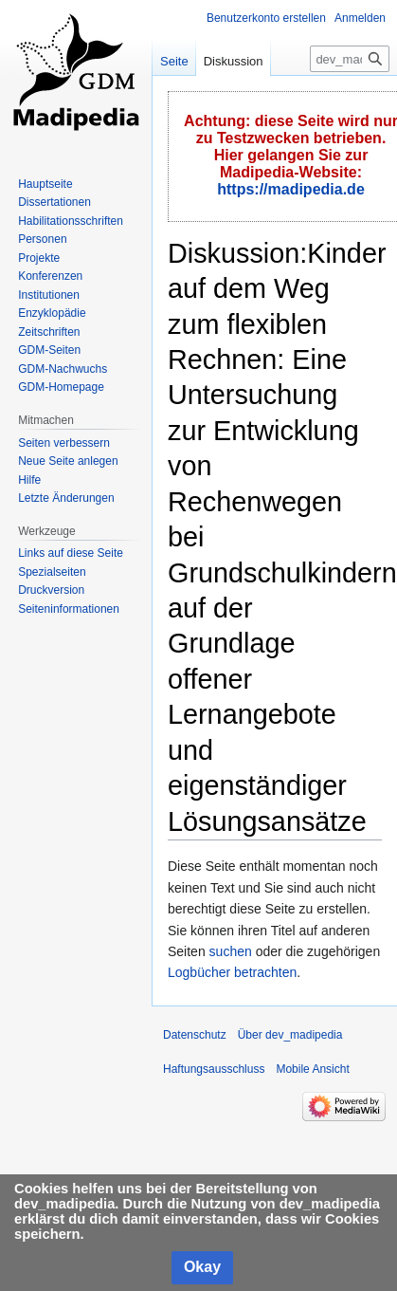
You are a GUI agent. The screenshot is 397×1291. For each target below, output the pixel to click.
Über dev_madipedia (290, 1035)
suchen (230, 951)
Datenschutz (194, 1035)
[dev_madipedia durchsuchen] (349, 59)
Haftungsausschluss (213, 1069)
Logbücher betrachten (232, 972)
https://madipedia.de (291, 189)
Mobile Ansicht (312, 1069)
